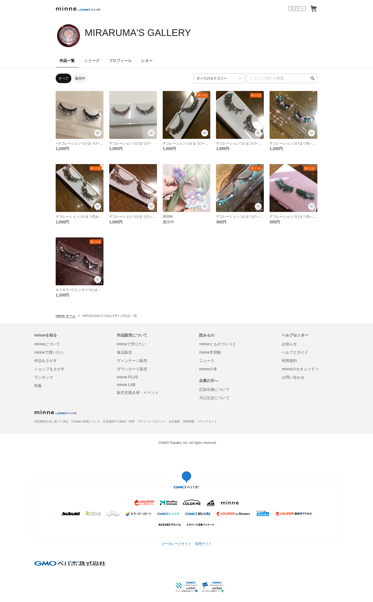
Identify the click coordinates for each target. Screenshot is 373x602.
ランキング (43, 377)
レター (147, 61)
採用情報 (188, 421)
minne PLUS (127, 377)
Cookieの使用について (85, 421)
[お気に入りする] (97, 133)
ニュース (206, 361)
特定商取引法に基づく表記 (51, 421)
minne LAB (126, 385)
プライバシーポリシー (151, 421)
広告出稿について (214, 389)
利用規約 (289, 361)
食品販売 (124, 352)
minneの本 (208, 369)
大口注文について (214, 398)
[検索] (312, 78)
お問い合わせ (293, 377)
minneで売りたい (131, 344)
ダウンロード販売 (132, 369)
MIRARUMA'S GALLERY (138, 32)
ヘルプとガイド (295, 352)
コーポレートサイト (176, 544)
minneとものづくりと (217, 344)
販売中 (80, 78)
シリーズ (91, 61)
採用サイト (203, 544)
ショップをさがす (49, 369)
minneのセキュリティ (300, 369)
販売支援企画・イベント (138, 393)
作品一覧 (67, 61)
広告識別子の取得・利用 (118, 421)
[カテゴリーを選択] (219, 78)
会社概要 (174, 421)
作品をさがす (45, 361)
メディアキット (207, 421)
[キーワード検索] (282, 78)
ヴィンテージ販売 (132, 361)
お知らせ (289, 344)
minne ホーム (66, 316)
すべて (64, 78)
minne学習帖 (210, 352)
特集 (38, 386)
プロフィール (120, 61)
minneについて (47, 344)
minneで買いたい (49, 352)
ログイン (297, 8)
